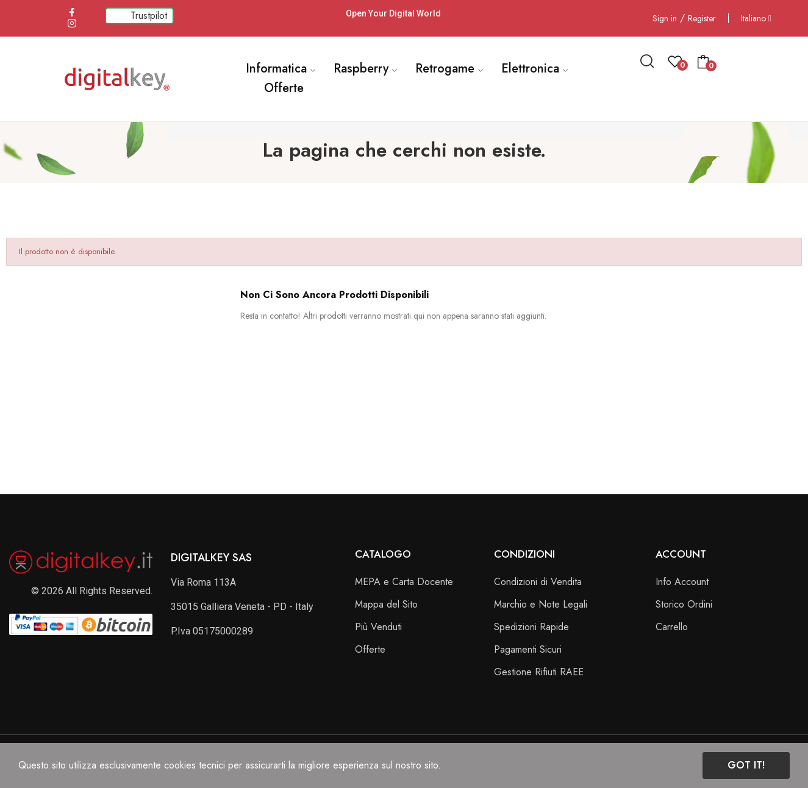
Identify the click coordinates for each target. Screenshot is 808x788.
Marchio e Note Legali (540, 604)
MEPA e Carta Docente (404, 582)
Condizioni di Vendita (538, 582)
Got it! (746, 765)
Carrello (672, 627)
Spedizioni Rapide (531, 627)
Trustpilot (148, 16)
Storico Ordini (684, 604)
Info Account (682, 582)
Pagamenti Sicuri (528, 649)
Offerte (370, 649)
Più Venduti (378, 627)
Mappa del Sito (386, 604)
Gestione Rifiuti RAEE (539, 672)
